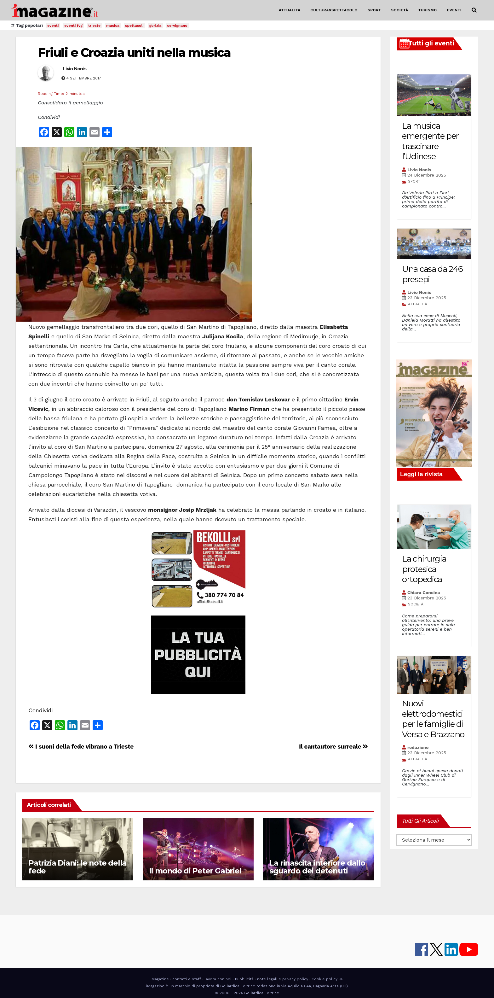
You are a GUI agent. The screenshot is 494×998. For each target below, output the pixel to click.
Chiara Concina (423, 592)
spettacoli (134, 25)
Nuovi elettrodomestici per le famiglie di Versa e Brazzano (433, 718)
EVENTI (454, 10)
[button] (474, 10)
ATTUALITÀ (290, 10)
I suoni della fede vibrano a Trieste (81, 746)
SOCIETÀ (399, 10)
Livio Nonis (74, 69)
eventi (53, 25)
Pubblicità (244, 979)
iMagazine (160, 979)
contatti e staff (186, 979)
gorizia (155, 25)
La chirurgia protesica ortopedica (424, 569)
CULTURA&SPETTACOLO (334, 10)
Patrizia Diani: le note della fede (77, 866)
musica (112, 25)
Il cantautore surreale (333, 746)
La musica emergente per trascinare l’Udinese (430, 141)
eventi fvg (73, 25)
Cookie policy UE (327, 979)
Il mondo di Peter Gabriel (195, 870)
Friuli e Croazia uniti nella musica (134, 52)
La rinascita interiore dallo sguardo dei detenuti (317, 866)
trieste (94, 25)
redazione (417, 747)
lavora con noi (217, 979)
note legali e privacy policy (282, 979)
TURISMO (427, 10)
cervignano (177, 25)
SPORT (374, 10)
